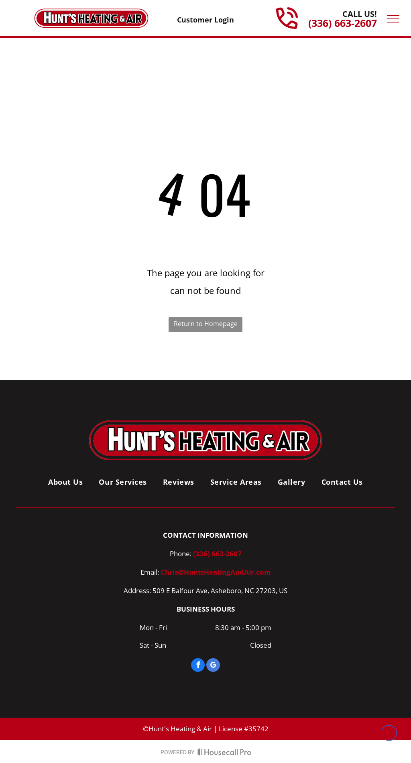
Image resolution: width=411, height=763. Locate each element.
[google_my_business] (213, 666)
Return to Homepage (206, 323)
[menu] (393, 18)
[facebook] (198, 666)
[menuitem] (65, 481)
